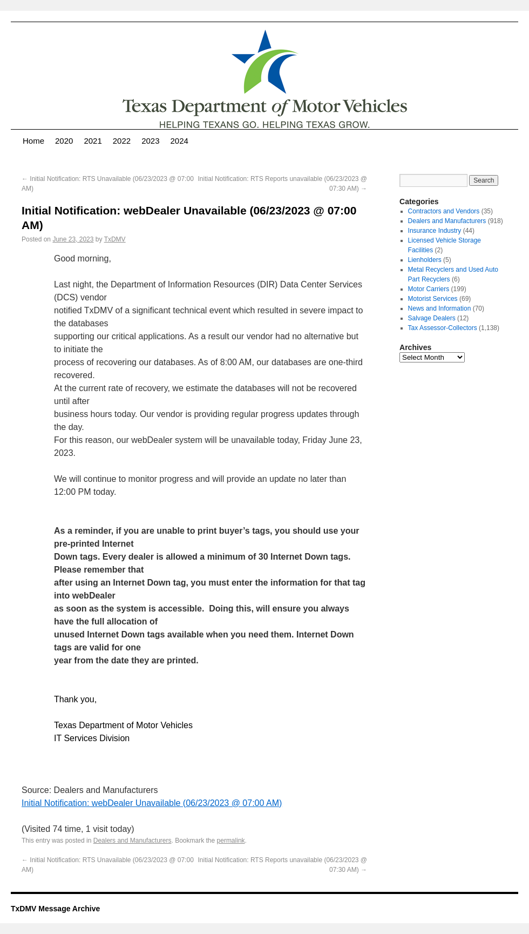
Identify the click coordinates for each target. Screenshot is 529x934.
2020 (64, 140)
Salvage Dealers (432, 318)
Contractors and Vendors (444, 211)
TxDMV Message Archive (55, 908)
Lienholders (425, 260)
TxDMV (115, 239)
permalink (231, 840)
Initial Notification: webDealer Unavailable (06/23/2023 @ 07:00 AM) (152, 803)
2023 (150, 140)
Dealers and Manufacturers (132, 840)
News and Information (439, 308)
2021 (92, 140)
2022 (122, 140)
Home (33, 140)
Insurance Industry (435, 230)
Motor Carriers (429, 289)
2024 (179, 140)
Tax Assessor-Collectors (442, 328)
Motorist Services (433, 299)
